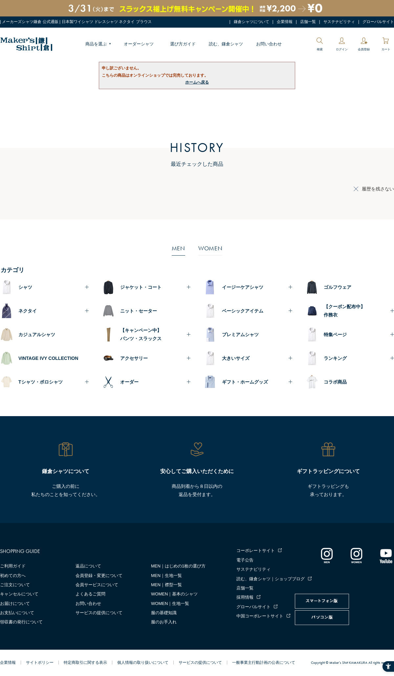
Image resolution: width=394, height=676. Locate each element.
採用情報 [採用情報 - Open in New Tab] (244, 597)
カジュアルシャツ (36, 334)
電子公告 (244, 560)
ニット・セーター (138, 310)
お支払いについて (17, 612)
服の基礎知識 (164, 612)
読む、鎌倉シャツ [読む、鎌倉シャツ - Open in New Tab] (226, 43)
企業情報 (285, 21)
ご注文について (15, 584)
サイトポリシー (40, 662)
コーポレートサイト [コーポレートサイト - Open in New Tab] (255, 550)
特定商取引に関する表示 (85, 662)
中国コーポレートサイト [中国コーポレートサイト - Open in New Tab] (259, 615)
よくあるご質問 (90, 593)
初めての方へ (13, 575)
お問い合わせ (269, 43)
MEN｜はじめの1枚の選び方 (178, 565)
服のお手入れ (164, 621)
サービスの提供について (99, 612)
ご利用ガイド (13, 565)
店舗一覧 (308, 21)
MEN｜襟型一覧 (166, 584)
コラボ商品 (335, 382)
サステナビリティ (339, 21)
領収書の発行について (21, 621)
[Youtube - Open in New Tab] (386, 555)
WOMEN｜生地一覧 (170, 603)
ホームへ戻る (197, 82)
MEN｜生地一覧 (166, 575)
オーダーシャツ (139, 43)
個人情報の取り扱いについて (142, 662)
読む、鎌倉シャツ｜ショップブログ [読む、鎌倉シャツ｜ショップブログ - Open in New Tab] (270, 578)
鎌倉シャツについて (251, 21)
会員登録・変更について (99, 575)
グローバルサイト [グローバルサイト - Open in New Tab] (378, 21)
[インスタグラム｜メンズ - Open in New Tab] (326, 555)
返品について (88, 565)
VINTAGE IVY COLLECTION (48, 358)
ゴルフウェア (337, 287)
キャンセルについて (19, 593)
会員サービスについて (97, 584)
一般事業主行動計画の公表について (263, 662)
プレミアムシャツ (240, 334)
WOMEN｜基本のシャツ (174, 593)
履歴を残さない (378, 188)
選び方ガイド (183, 43)
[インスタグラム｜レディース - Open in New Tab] (356, 555)
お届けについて (15, 603)
